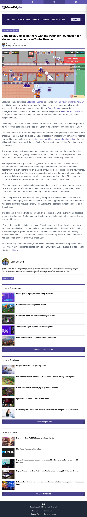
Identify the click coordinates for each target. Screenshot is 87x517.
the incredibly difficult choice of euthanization (55, 139)
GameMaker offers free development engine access (35, 316)
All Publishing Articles (43, 422)
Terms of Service (50, 514)
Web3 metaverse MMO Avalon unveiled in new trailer (36, 338)
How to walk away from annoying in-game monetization (37, 388)
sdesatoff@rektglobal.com (47, 272)
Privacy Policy (36, 514)
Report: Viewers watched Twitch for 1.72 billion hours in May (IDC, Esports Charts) (47, 471)
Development (7, 30)
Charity (5, 278)
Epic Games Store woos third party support (32, 399)
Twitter (67, 272)
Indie (11, 278)
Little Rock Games (35, 102)
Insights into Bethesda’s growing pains (31, 366)
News (16, 30)
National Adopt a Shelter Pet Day (68, 102)
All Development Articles (43, 350)
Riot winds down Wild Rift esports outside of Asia (35, 438)
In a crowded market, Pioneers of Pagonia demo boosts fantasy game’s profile (45, 377)
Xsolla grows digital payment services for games (34, 327)
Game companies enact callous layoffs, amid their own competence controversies (47, 410)
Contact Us (48, 511)
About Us (34, 511)
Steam (15, 250)
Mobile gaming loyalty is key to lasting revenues (34, 294)
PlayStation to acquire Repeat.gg (28, 449)
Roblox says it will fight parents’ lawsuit (31, 305)
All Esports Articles (43, 494)
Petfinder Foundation (70, 111)
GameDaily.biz (34, 507)
